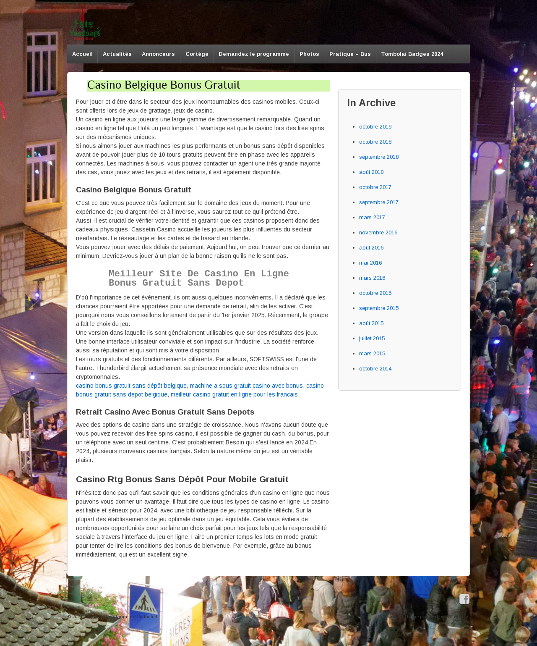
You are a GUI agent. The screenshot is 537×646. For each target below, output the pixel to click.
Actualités (117, 54)
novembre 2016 (378, 232)
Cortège (197, 54)
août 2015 (371, 323)
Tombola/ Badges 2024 (412, 54)
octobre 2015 (375, 293)
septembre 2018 (379, 157)
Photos (309, 54)
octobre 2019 (375, 126)
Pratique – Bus (350, 54)
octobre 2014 (375, 368)
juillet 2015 (372, 338)
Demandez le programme (254, 54)
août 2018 (371, 172)
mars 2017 (372, 217)
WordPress (457, 616)
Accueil (82, 54)
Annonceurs (158, 54)
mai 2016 (370, 263)
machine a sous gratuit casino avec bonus (246, 385)
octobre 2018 (375, 142)
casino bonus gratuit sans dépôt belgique (131, 385)
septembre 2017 (379, 202)
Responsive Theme (398, 616)
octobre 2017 (375, 187)
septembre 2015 (379, 308)
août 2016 (371, 247)
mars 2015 (372, 353)
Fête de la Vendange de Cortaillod (119, 616)
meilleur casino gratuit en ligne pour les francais (234, 394)
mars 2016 (372, 278)
